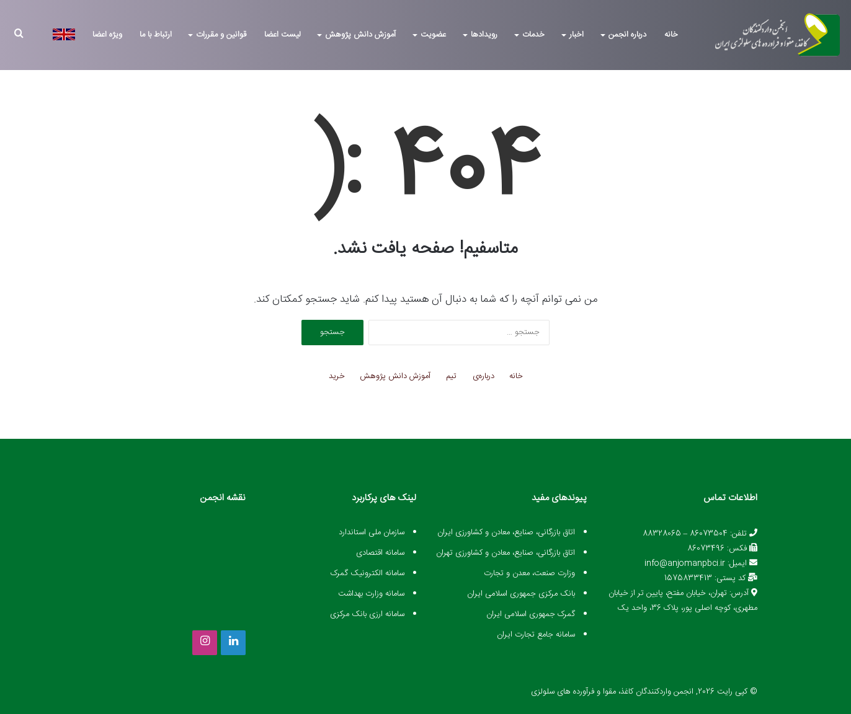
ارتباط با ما (156, 35)
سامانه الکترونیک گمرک (367, 573)
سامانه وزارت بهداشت (371, 594)
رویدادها (484, 35)
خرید (337, 376)
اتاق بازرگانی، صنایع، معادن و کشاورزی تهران (505, 553)
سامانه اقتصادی (380, 553)
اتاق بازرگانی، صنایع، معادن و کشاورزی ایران (506, 532)
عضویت (433, 35)
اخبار (576, 35)
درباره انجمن (627, 35)
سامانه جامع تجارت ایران (536, 634)
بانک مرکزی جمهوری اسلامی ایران (521, 594)
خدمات (533, 35)
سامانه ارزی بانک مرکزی (367, 614)
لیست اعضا (282, 35)
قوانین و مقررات (221, 35)
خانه (671, 35)
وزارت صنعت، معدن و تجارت (529, 573)
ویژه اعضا (107, 35)
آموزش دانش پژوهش (360, 35)
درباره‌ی (483, 376)
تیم (451, 376)
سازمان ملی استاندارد (371, 532)
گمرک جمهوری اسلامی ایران (530, 614)
